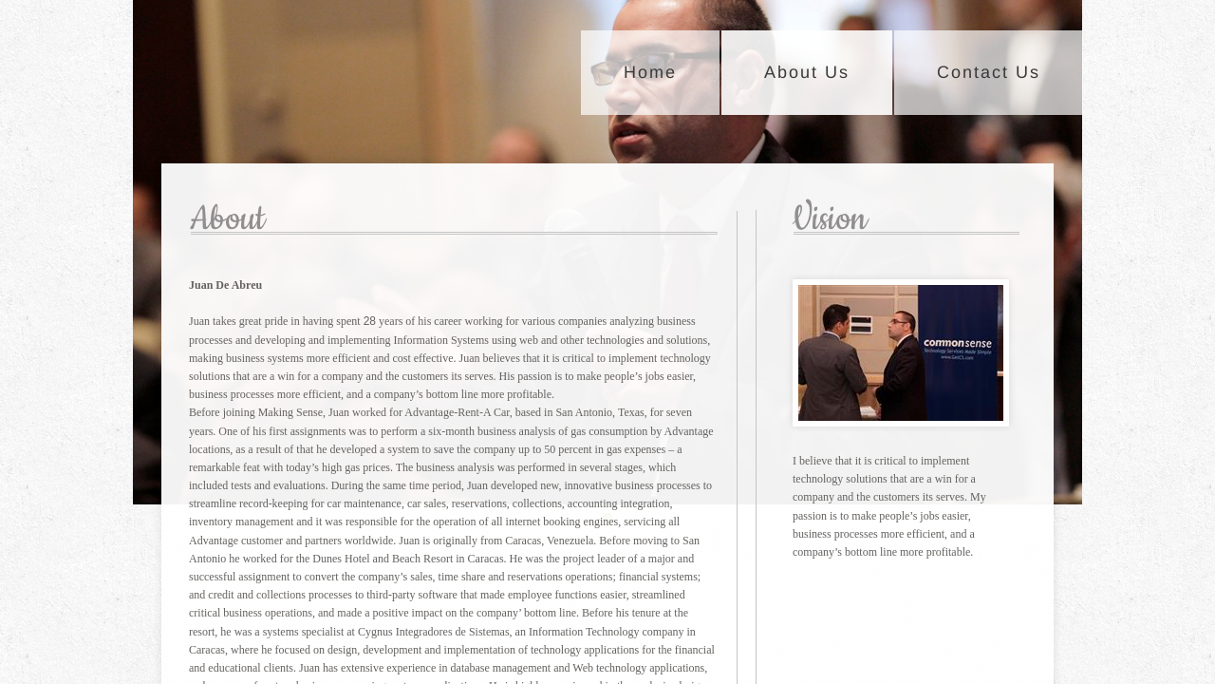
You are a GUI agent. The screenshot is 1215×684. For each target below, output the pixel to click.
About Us (807, 72)
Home (650, 72)
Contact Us (988, 72)
